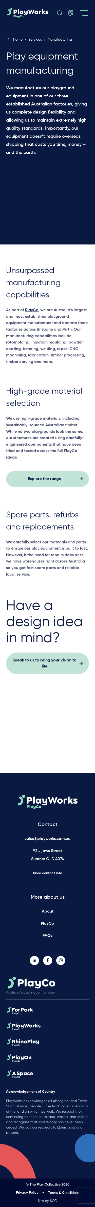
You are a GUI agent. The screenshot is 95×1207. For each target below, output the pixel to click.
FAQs (47, 936)
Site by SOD (47, 1201)
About (47, 912)
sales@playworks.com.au (47, 839)
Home (14, 39)
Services (35, 39)
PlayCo (47, 924)
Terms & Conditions (63, 1193)
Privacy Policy (27, 1192)
